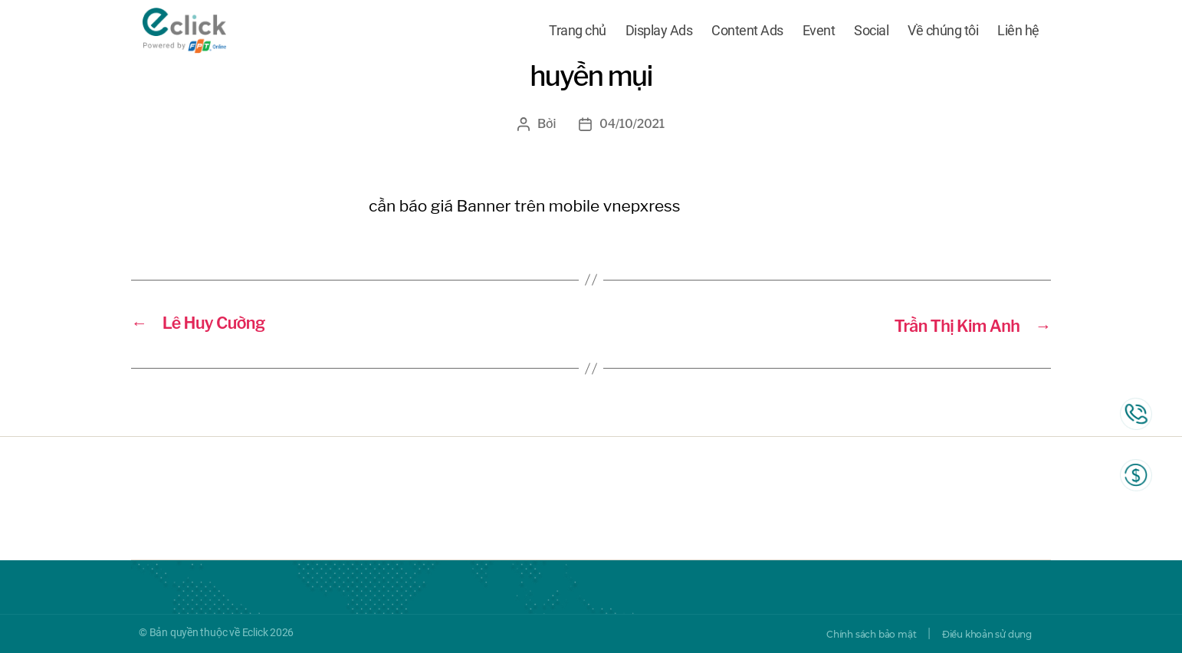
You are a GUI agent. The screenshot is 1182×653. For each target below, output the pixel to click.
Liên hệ (1018, 33)
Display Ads (659, 33)
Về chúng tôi (943, 33)
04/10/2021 (632, 123)
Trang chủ (577, 33)
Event (819, 33)
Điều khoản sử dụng (976, 634)
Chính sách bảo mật (841, 634)
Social (871, 33)
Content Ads (747, 33)
